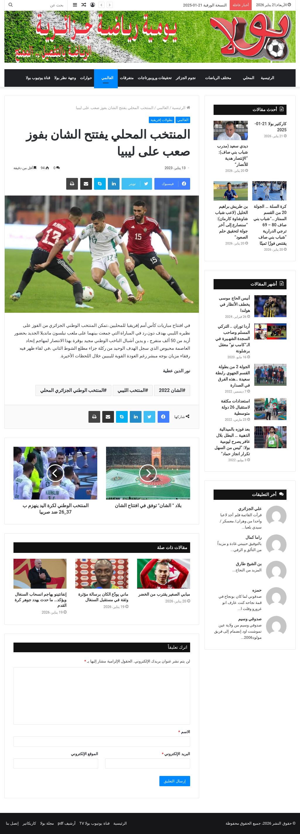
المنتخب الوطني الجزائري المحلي (72, 390)
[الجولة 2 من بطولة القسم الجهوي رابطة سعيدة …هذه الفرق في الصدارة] (270, 375)
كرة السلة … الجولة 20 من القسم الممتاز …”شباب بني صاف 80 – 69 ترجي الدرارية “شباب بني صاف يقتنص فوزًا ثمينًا (270, 225)
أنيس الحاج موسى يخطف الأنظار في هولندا (234, 304)
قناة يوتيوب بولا (38, 78)
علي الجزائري (250, 508)
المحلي (248, 78)
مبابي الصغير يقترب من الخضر (163, 594)
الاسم (184, 732)
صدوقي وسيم (250, 618)
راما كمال (254, 537)
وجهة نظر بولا (65, 78)
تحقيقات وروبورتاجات (155, 78)
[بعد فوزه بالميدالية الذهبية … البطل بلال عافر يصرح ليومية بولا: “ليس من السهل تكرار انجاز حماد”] (270, 437)
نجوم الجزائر (186, 78)
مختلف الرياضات (218, 78)
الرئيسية (267, 78)
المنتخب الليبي (131, 390)
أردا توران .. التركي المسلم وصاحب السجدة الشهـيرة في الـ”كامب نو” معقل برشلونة (232, 338)
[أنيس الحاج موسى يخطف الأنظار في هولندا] (270, 306)
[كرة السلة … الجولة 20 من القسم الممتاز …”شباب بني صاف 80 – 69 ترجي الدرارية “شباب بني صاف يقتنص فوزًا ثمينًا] (269, 191)
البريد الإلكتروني (176, 754)
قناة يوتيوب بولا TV (94, 823)
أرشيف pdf (66, 823)
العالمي (107, 78)
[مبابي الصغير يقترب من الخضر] (163, 574)
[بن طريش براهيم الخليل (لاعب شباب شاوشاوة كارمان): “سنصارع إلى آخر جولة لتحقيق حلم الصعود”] (231, 191)
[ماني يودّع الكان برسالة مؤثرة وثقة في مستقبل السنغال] (101, 574)
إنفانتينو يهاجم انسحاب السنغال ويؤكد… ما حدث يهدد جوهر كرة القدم (41, 600)
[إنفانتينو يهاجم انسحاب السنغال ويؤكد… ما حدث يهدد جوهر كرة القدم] (40, 574)
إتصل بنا (12, 823)
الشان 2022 (171, 390)
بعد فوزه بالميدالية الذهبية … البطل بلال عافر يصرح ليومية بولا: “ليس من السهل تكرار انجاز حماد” (232, 441)
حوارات (86, 78)
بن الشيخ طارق (249, 563)
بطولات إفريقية (162, 120)
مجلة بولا (47, 823)
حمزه (257, 590)
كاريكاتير (29, 823)
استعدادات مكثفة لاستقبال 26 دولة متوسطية (235, 407)
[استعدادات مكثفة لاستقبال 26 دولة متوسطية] (270, 409)
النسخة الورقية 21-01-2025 (205, 5)
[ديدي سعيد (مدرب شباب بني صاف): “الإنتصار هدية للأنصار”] (231, 130)
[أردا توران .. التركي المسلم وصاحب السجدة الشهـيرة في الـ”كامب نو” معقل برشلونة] (270, 331)
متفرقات (127, 78)
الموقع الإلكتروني (84, 754)
